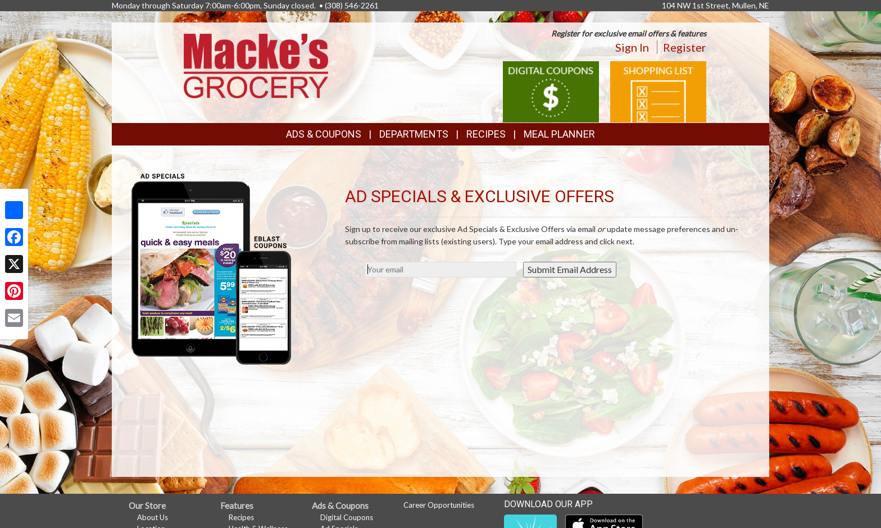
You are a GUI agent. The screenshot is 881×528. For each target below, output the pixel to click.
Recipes (486, 134)
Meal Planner (559, 134)
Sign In (632, 47)
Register (684, 47)
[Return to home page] (256, 65)
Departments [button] (413, 134)
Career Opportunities (438, 504)
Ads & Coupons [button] (323, 134)
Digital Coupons (346, 517)
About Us (152, 517)
